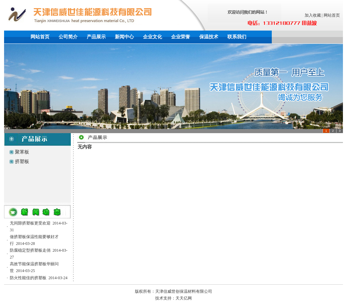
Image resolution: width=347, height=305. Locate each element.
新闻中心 (124, 36)
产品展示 (96, 36)
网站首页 (332, 15)
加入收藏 (313, 15)
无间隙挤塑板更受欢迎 (30, 223)
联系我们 (236, 36)
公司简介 (68, 36)
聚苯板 (22, 152)
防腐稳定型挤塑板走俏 (30, 250)
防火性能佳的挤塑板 (28, 277)
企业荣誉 (180, 36)
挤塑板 (22, 161)
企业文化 (152, 36)
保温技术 (208, 36)
